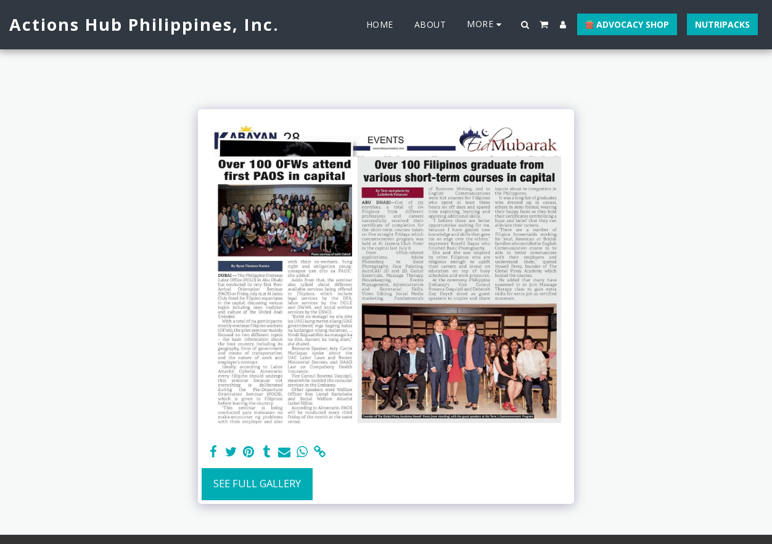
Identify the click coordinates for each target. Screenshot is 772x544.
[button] (525, 24)
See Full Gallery (257, 483)
